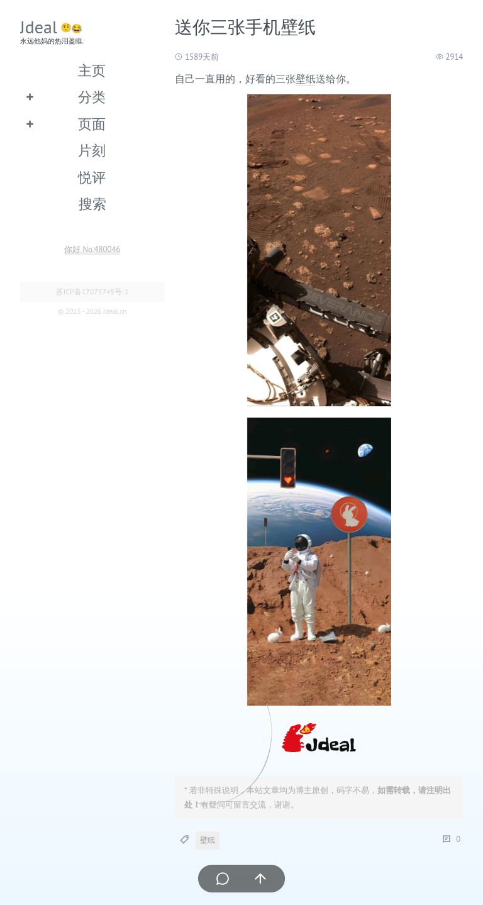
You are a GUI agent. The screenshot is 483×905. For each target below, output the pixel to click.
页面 (92, 123)
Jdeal (39, 26)
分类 (92, 96)
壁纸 (306, 78)
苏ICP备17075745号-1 (92, 291)
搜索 (92, 203)
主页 (92, 70)
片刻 (92, 150)
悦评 (92, 177)
